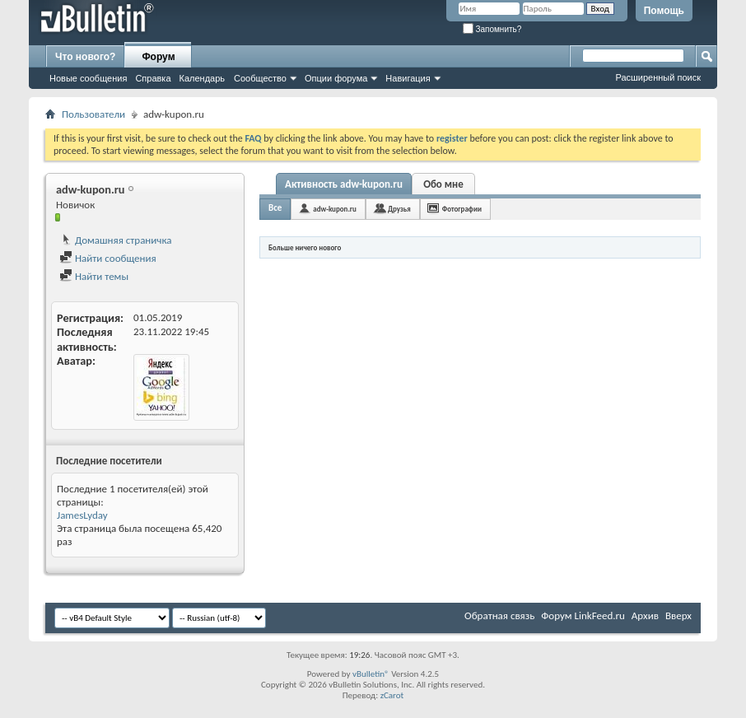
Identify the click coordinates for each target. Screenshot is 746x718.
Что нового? (85, 57)
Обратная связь (499, 615)
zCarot (392, 695)
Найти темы (93, 276)
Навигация (407, 78)
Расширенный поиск (658, 77)
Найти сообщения (107, 258)
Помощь (664, 10)
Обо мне (443, 184)
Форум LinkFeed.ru (583, 615)
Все (275, 208)
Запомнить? (492, 29)
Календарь (203, 78)
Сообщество (260, 78)
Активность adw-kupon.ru (344, 184)
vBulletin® (370, 674)
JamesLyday (82, 515)
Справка (152, 78)
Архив (645, 615)
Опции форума (336, 78)
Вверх (678, 615)
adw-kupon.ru (335, 208)
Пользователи (93, 114)
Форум (158, 57)
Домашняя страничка (115, 240)
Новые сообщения (88, 78)
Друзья (399, 208)
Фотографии (462, 208)
